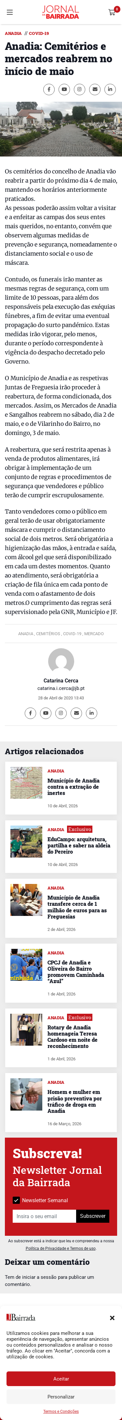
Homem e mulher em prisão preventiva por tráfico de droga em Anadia (74, 1101)
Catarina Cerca (61, 681)
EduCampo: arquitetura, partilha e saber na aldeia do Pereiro (78, 845)
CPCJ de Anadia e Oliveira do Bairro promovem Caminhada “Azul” (75, 972)
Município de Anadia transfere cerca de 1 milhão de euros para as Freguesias (77, 907)
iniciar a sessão (39, 1277)
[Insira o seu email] (44, 1216)
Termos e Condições (61, 1411)
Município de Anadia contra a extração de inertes (73, 786)
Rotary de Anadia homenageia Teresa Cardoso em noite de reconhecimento (72, 1037)
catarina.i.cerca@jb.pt (61, 688)
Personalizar (61, 1397)
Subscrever (92, 1216)
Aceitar (61, 1379)
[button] (112, 1317)
